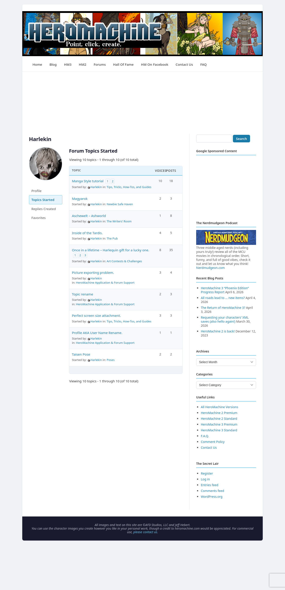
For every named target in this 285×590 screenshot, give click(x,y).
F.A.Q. (205, 436)
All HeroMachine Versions (219, 407)
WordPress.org (211, 496)
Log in (205, 479)
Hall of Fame (123, 64)
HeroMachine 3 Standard (219, 430)
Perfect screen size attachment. (96, 315)
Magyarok (80, 198)
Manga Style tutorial (88, 181)
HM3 (68, 64)
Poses (111, 360)
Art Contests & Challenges (124, 261)
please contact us (145, 532)
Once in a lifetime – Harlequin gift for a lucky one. (110, 250)
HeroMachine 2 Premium (219, 413)
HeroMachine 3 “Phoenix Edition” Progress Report (225, 290)
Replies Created (43, 209)
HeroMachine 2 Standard (219, 418)
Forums (100, 64)
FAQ (203, 64)
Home (37, 64)
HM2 (82, 64)
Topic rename (82, 294)
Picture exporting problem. (93, 272)
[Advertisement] (142, 103)
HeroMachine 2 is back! (218, 331)
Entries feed (209, 485)
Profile (36, 190)
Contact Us (184, 64)
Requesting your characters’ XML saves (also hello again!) (225, 319)
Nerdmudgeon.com (210, 268)
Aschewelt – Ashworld (89, 215)
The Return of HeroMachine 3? (223, 307)
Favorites (38, 217)
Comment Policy (213, 442)
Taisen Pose (81, 354)
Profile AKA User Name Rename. (97, 332)
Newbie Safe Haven (120, 204)
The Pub (112, 238)
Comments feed (212, 491)
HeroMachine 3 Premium (219, 424)
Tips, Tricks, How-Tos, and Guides (129, 187)
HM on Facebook (154, 64)
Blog (53, 64)
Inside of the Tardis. (87, 233)
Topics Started (42, 199)
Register (207, 473)
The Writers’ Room (119, 221)
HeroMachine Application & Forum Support (105, 283)
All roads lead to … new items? (223, 298)
